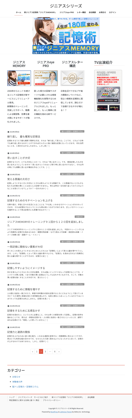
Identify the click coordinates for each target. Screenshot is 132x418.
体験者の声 (17, 381)
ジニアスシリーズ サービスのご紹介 (33, 397)
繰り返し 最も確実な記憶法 (23, 136)
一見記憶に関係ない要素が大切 (25, 246)
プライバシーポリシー (52, 400)
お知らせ (79, 216)
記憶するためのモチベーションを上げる (30, 200)
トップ (12, 397)
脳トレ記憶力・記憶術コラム (72, 131)
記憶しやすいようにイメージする (26, 268)
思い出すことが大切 (18, 158)
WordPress (54, 412)
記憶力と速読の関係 (18, 332)
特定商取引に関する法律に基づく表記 (24, 400)
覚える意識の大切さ (18, 179)
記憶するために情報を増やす (23, 289)
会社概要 (90, 397)
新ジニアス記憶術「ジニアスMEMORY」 (68, 397)
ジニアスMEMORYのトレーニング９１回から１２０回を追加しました (45, 223)
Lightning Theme (66, 412)
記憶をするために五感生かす (23, 310)
